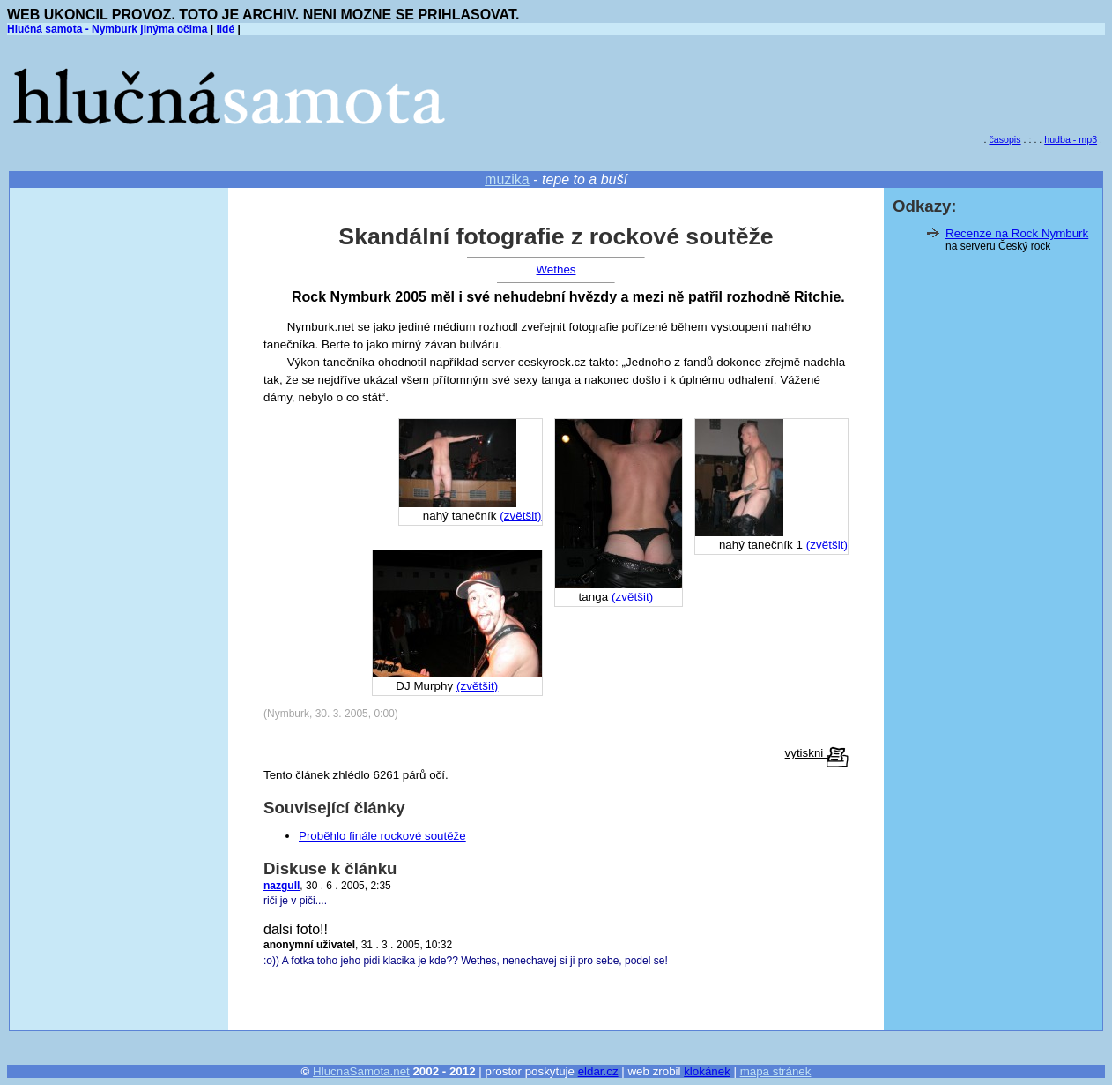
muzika (507, 179)
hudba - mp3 (1070, 139)
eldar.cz (598, 1071)
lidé (225, 29)
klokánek (707, 1071)
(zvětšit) (827, 544)
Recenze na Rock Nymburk (1016, 233)
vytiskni (817, 753)
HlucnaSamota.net (361, 1071)
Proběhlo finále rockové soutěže (382, 835)
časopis (1004, 139)
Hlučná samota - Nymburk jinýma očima (107, 29)
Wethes (556, 269)
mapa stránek (776, 1071)
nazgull (281, 885)
